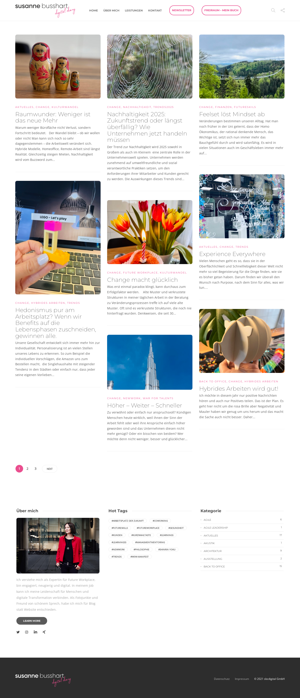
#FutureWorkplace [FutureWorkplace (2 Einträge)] (148, 528)
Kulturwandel (65, 107)
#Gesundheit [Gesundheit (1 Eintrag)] (176, 528)
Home (93, 10)
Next (50, 468)
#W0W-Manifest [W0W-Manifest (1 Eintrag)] (139, 556)
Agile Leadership (244, 527)
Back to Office (213, 381)
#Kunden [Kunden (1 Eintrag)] (117, 535)
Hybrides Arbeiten (48, 302)
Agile (244, 519)
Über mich (111, 10)
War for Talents (158, 398)
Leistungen (134, 10)
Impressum (242, 679)
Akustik (244, 543)
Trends (242, 246)
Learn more (31, 620)
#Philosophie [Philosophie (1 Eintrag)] (141, 549)
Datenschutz (222, 679)
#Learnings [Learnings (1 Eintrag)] (166, 535)
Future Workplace (140, 272)
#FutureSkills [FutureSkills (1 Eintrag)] (120, 528)
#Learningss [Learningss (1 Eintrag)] (119, 542)
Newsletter (181, 10)
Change (43, 107)
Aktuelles (24, 107)
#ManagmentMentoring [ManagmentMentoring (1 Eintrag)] (150, 542)
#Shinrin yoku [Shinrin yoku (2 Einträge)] (166, 549)
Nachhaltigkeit (137, 107)
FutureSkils (245, 107)
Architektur (244, 551)
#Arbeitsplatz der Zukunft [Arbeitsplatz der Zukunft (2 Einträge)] (128, 520)
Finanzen (223, 107)
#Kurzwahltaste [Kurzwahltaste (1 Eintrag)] (141, 535)
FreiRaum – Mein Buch (221, 10)
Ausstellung (244, 558)
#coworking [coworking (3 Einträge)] (160, 520)
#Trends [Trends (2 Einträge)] (116, 556)
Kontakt (155, 10)
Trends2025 (163, 107)
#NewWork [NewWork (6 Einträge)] (118, 549)
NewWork (132, 398)
